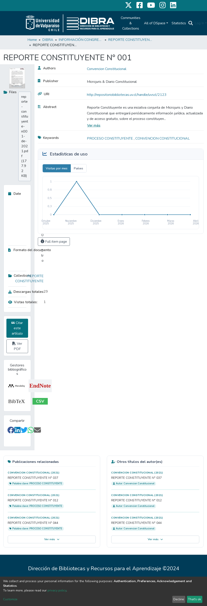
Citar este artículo (17, 328)
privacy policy (57, 590)
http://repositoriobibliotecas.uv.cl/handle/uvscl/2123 (127, 94)
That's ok (194, 599)
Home (32, 39)
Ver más (93, 125)
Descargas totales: (24, 291)
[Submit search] (190, 23)
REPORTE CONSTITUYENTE (130, 39)
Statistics (179, 23)
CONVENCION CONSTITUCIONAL (162, 138)
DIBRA (47, 39)
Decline (178, 599)
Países (78, 168)
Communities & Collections (130, 23)
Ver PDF (17, 346)
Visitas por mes (56, 168)
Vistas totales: (23, 302)
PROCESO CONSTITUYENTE (110, 138)
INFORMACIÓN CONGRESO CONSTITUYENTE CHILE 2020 (81, 39)
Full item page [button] (54, 241)
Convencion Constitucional (106, 68)
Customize (10, 599)
